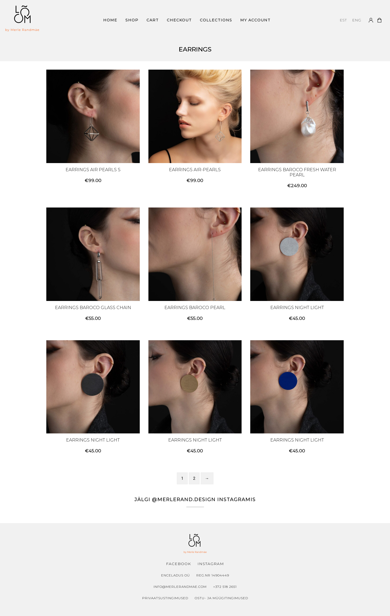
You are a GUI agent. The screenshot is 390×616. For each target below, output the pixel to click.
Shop (131, 20)
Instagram (210, 563)
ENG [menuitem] (356, 20)
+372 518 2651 (225, 587)
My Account (255, 20)
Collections (216, 20)
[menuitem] (343, 20)
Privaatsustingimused (165, 598)
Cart (153, 20)
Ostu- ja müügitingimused (221, 598)
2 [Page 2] (194, 478)
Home (110, 20)
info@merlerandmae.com (180, 587)
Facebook (178, 563)
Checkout (179, 20)
